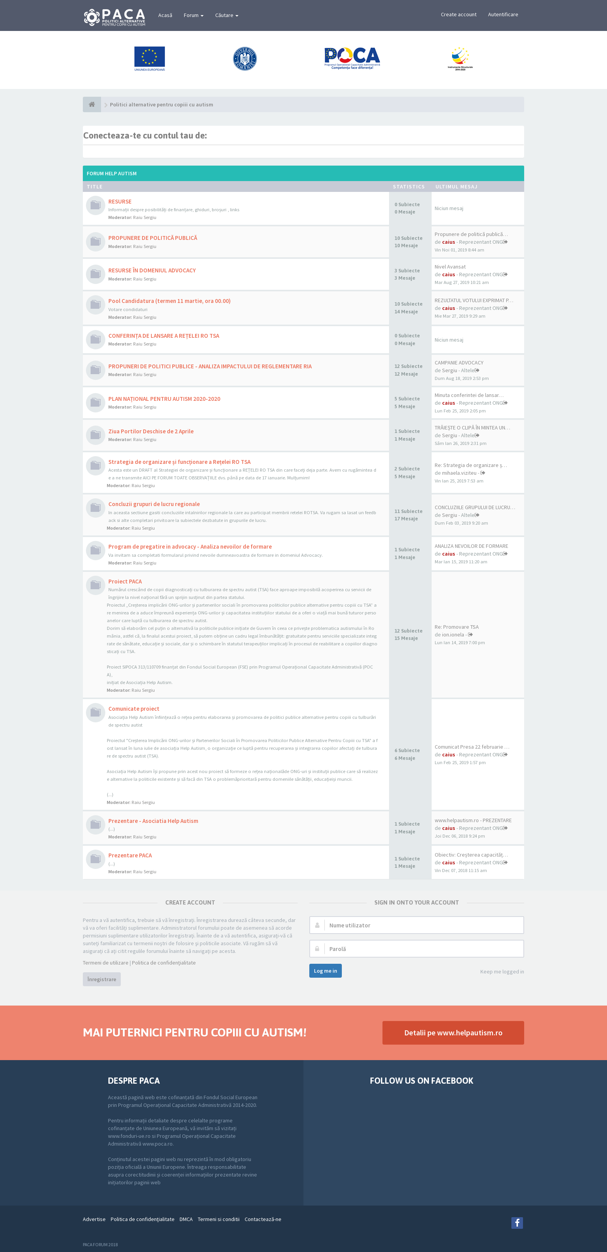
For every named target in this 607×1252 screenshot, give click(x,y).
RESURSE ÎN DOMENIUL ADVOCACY (152, 270)
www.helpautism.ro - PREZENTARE (473, 820)
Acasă (165, 15)
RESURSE (120, 201)
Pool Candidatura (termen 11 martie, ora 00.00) (169, 300)
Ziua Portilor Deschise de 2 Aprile (151, 431)
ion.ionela (453, 634)
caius (448, 241)
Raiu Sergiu (144, 217)
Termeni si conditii (219, 1219)
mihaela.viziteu (459, 472)
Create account (459, 14)
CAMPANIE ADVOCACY (459, 362)
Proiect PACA (125, 581)
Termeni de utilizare (106, 962)
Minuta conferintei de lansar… (469, 395)
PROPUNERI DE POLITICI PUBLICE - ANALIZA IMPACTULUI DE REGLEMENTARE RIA (210, 366)
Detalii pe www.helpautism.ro (453, 1032)
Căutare (226, 15)
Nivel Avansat (450, 266)
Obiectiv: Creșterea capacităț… (471, 854)
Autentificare (503, 14)
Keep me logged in (498, 972)
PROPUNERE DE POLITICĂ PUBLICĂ (152, 237)
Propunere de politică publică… (471, 234)
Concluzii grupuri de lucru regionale (154, 504)
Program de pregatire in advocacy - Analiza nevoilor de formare (190, 546)
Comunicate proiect (133, 708)
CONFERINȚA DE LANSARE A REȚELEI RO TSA (163, 335)
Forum (194, 15)
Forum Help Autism (112, 173)
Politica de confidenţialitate (164, 962)
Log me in (325, 970)
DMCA (186, 1219)
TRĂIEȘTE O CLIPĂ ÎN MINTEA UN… (472, 427)
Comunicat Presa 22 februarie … (472, 746)
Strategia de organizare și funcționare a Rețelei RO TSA (179, 461)
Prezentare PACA (130, 855)
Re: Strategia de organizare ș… (471, 465)
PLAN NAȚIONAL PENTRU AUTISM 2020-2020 (164, 398)
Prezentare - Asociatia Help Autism (153, 820)
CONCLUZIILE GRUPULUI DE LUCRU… (475, 507)
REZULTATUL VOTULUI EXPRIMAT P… (474, 300)
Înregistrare (101, 979)
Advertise (94, 1219)
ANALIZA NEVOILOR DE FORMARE (471, 545)
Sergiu (449, 370)
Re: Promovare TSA (457, 626)
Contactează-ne (263, 1219)
